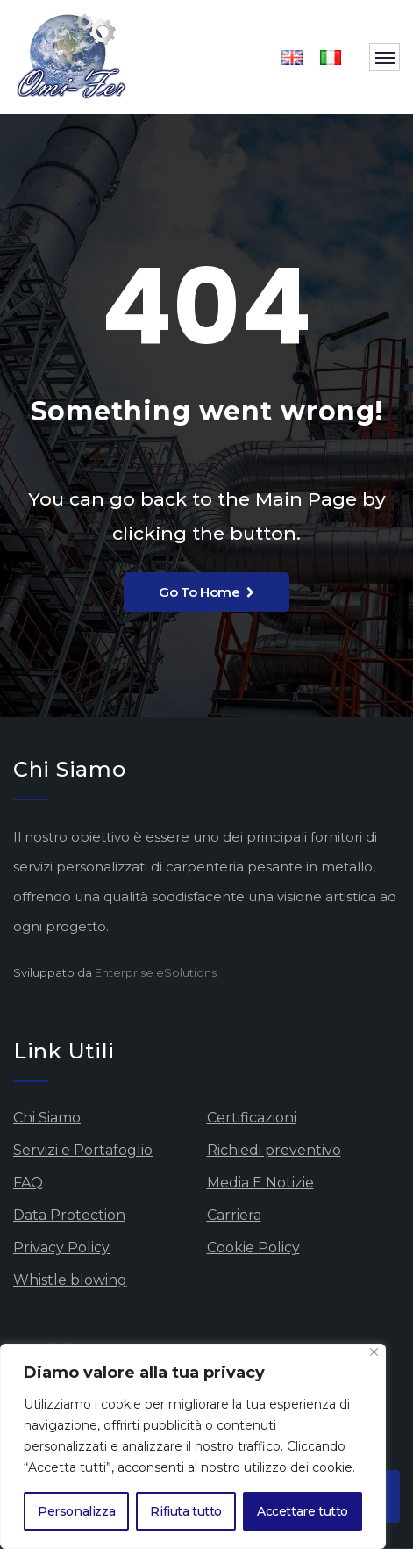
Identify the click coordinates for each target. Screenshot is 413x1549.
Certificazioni (251, 1117)
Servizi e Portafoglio (83, 1150)
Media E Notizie (260, 1182)
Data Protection (69, 1215)
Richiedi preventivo (274, 1150)
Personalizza (76, 1511)
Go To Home (206, 592)
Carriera (234, 1215)
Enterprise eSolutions (156, 972)
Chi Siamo (47, 1117)
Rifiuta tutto (186, 1511)
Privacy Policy (61, 1247)
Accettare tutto (302, 1511)
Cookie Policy (253, 1247)
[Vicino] (374, 1352)
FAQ (28, 1182)
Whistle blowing (70, 1280)
